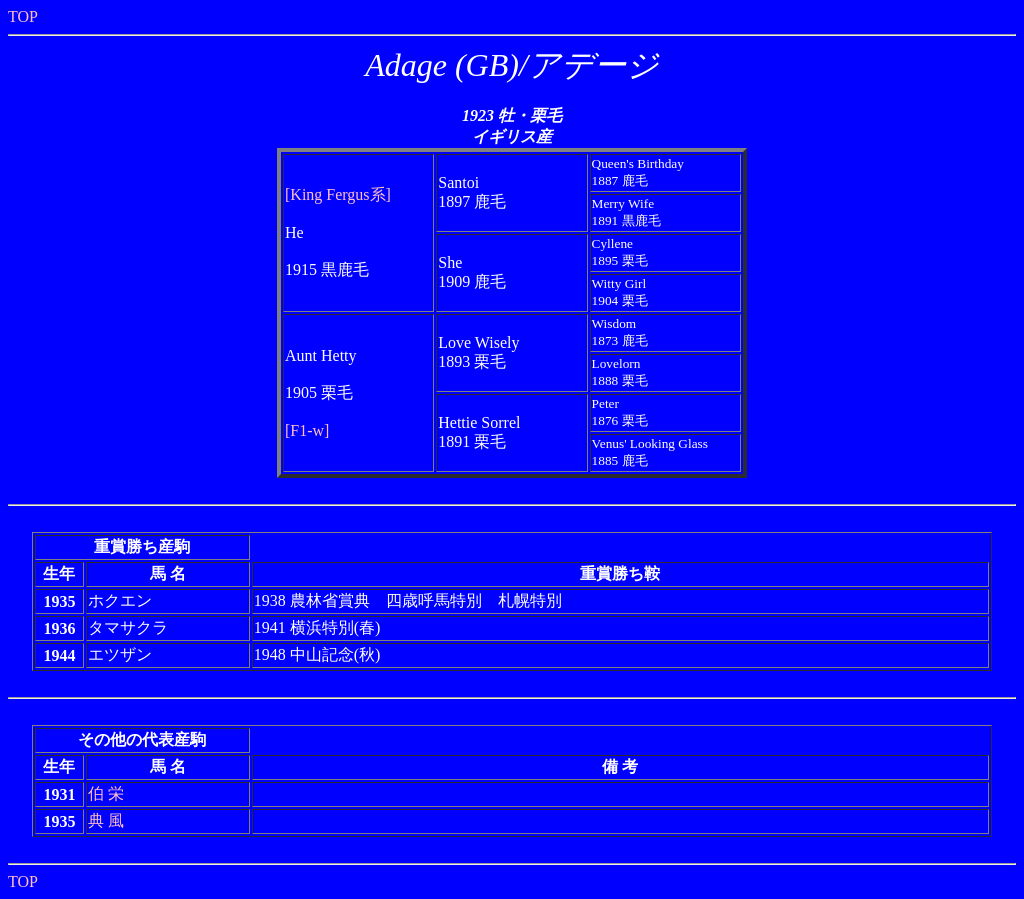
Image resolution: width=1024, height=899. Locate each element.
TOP (23, 16)
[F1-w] (307, 430)
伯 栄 (106, 793)
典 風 (106, 820)
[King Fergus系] (338, 194)
